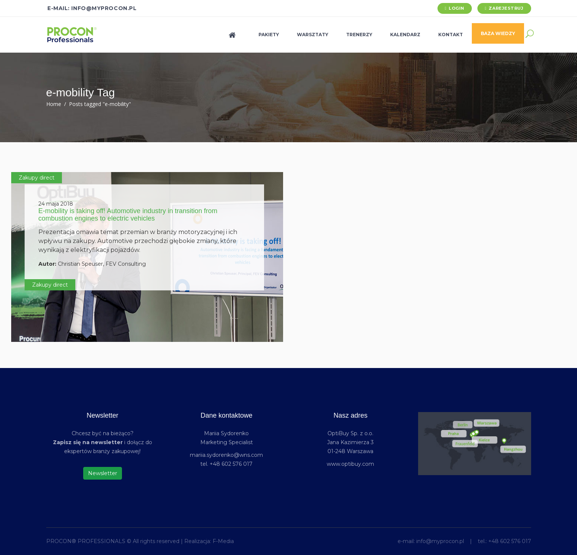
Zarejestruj (506, 8)
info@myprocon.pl (440, 541)
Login (456, 8)
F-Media (223, 541)
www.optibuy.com (350, 464)
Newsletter (102, 473)
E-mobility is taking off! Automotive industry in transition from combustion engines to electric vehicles (127, 214)
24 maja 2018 (55, 203)
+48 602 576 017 (509, 541)
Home (53, 103)
